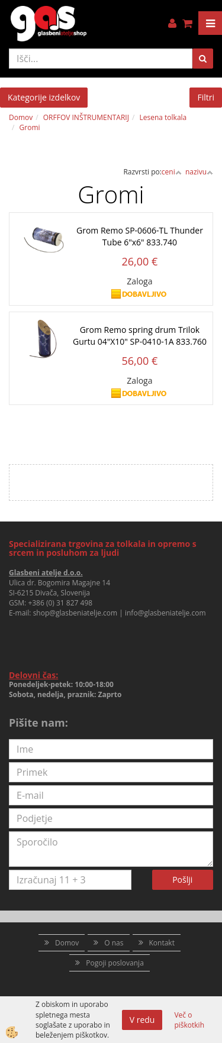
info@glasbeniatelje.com (165, 613)
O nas (113, 943)
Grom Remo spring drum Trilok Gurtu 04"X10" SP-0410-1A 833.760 (140, 335)
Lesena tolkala (162, 117)
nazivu (199, 172)
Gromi (30, 127)
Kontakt (162, 943)
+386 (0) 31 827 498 (60, 603)
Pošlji (182, 879)
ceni (172, 172)
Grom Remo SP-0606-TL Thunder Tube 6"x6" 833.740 (139, 236)
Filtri (205, 97)
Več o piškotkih (189, 1020)
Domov (21, 117)
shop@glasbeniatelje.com (75, 613)
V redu (142, 1019)
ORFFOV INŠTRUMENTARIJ (86, 117)
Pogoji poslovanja (115, 963)
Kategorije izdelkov (44, 97)
